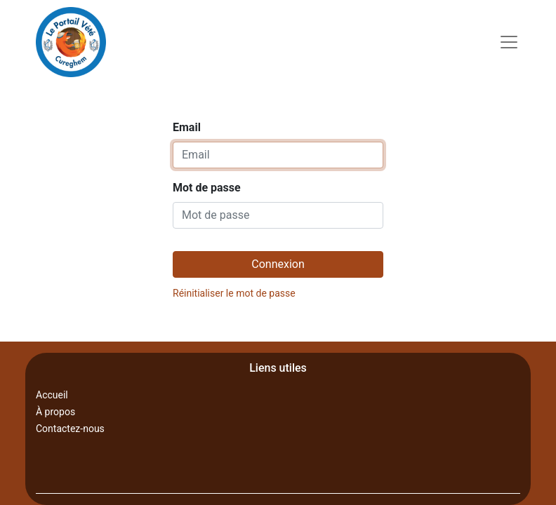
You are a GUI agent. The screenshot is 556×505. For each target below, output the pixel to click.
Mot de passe (207, 187)
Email (187, 127)
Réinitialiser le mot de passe (234, 293)
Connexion (277, 264)
